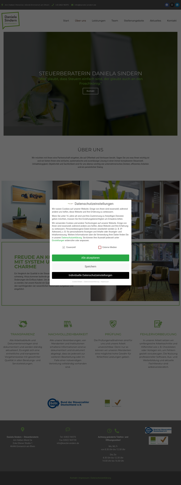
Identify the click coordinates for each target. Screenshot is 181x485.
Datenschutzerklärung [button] (92, 282)
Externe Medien (107, 247)
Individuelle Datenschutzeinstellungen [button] (90, 275)
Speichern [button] (90, 266)
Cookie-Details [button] (77, 282)
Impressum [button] (105, 282)
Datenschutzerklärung (71, 237)
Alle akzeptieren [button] (90, 257)
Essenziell (69, 247)
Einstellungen (58, 240)
